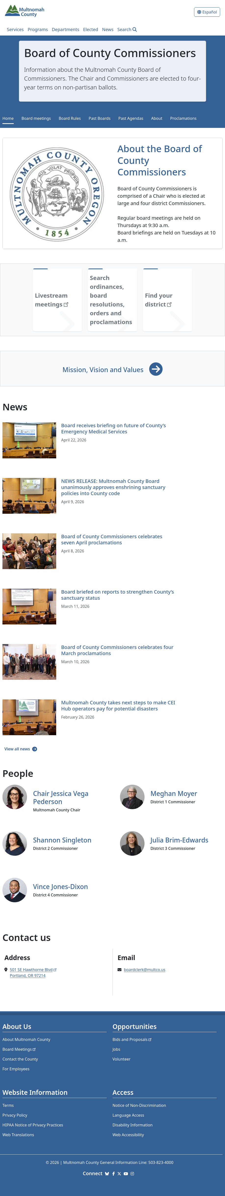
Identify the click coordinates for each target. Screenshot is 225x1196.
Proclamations (183, 118)
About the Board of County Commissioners (160, 160)
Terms (8, 1105)
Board (19, 1049)
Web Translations (18, 1134)
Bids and (133, 1039)
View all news (17, 749)
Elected (90, 29)
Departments (65, 29)
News (107, 29)
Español (209, 12)
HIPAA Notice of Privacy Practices (32, 1125)
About (156, 118)
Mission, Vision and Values (103, 369)
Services (15, 29)
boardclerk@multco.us (144, 969)
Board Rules (70, 118)
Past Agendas (130, 118)
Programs (38, 29)
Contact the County (20, 1059)
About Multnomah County (26, 1039)
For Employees (15, 1069)
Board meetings (36, 118)
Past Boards (99, 118)
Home (8, 118)
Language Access (128, 1115)
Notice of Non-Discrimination (139, 1105)
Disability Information (133, 1125)
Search (124, 29)
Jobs (116, 1049)
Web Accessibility (128, 1134)
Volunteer (122, 1059)
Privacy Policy (14, 1115)
